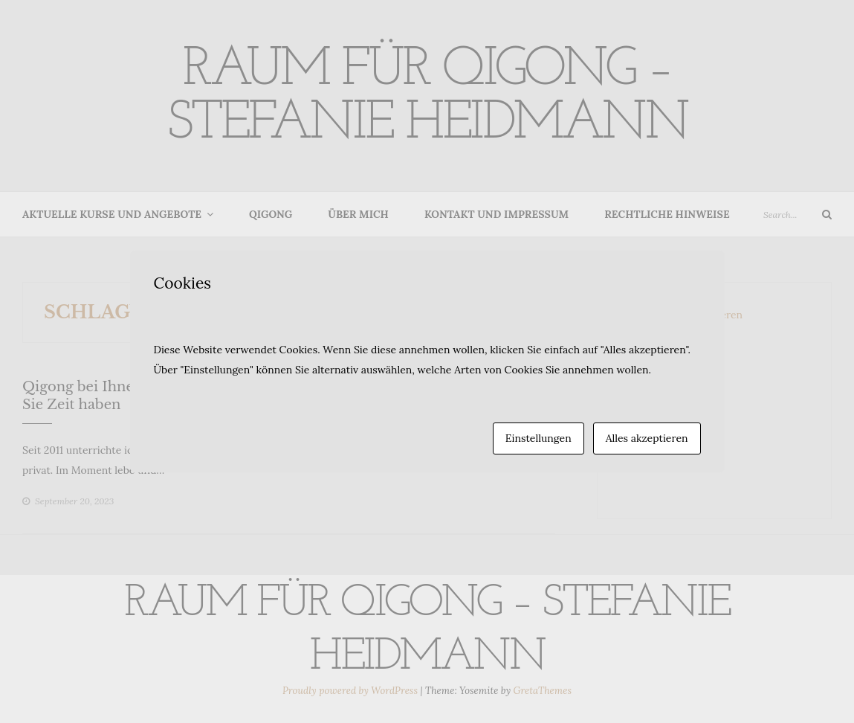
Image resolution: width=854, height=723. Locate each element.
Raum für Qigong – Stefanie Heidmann (427, 97)
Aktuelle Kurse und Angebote (111, 214)
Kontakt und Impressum (496, 214)
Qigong (270, 214)
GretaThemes (543, 690)
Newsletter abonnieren (687, 314)
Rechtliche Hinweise (666, 214)
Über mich (358, 214)
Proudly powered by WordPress (351, 690)
